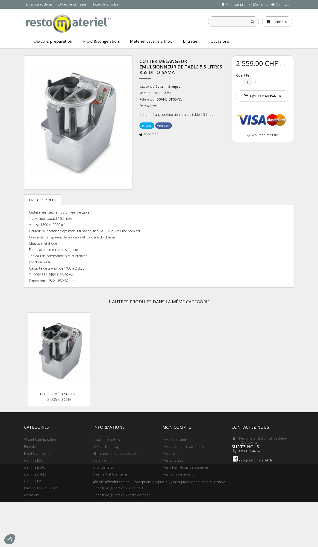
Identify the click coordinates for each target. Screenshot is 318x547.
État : (142, 106)
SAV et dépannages (72, 4)
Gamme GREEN (35, 474)
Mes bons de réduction (179, 474)
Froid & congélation (101, 41)
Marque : (145, 93)
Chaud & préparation (52, 41)
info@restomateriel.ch (255, 460)
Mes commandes (175, 439)
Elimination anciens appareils (115, 453)
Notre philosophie (104, 4)
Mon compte (176, 427)
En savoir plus (42, 200)
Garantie (99, 460)
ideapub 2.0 (160, 527)
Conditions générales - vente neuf (118, 488)
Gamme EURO (35, 467)
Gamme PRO (33, 481)
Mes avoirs (170, 453)
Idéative (206, 527)
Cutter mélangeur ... (59, 394)
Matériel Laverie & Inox (151, 41)
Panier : (279, 22)
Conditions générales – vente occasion (121, 495)
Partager (163, 125)
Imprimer (151, 134)
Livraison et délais (39, 4)
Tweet (146, 125)
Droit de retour (104, 467)
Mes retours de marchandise (184, 446)
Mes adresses (172, 460)
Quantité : (243, 75)
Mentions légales (105, 481)
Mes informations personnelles (185, 467)
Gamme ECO (34, 460)
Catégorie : (147, 86)
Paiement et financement (112, 474)
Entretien (191, 41)
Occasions (220, 41)
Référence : (147, 99)
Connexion (284, 4)
